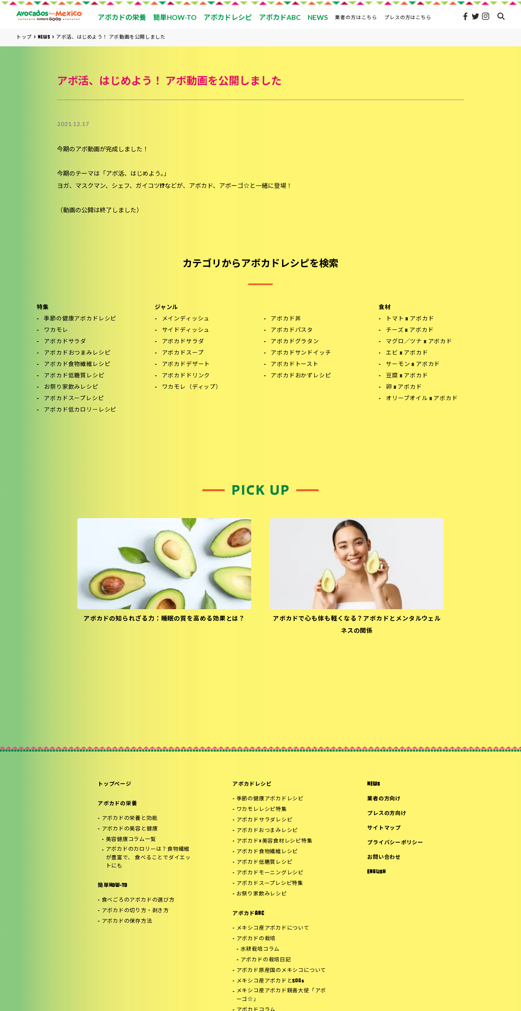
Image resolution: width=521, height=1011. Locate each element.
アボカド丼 (286, 319)
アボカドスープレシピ (74, 399)
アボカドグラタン (295, 342)
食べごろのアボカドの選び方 (138, 900)
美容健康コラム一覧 (131, 839)
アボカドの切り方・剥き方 (135, 910)
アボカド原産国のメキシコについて (281, 970)
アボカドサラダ (65, 342)
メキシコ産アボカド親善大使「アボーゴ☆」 (281, 995)
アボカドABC (248, 913)
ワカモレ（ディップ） (192, 387)
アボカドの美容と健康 (130, 829)
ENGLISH (376, 872)
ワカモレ (56, 330)
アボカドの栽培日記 (266, 960)
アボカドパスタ (292, 330)
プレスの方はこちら (408, 17)
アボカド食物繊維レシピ (77, 365)
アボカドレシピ (251, 784)
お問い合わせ (384, 857)
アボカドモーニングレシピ (270, 873)
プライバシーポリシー (395, 842)
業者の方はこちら (356, 17)
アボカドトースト (295, 365)
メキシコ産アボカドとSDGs (270, 981)
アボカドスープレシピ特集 (269, 883)
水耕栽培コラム (260, 949)
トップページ (114, 784)
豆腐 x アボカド (407, 376)
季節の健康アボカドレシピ (80, 319)
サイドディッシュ (186, 330)
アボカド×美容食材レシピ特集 (274, 841)
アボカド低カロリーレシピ (80, 410)
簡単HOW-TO (112, 885)
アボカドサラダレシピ (264, 820)
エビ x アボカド (407, 353)
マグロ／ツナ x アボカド (419, 342)
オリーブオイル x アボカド (422, 399)
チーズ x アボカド (409, 330)
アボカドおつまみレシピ (77, 353)
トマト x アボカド (410, 319)
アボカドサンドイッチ (301, 353)
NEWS (373, 784)
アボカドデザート (186, 365)
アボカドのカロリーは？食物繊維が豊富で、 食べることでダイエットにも (148, 858)
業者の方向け (384, 799)
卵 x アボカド (404, 387)
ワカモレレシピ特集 (261, 809)
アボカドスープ (183, 353)
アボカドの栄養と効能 (130, 818)
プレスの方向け (386, 813)
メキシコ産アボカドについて (272, 928)
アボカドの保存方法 (127, 921)
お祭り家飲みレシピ (71, 387)
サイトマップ (384, 828)
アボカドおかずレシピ (301, 376)
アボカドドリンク (186, 376)
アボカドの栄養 (117, 803)
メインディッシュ (186, 319)
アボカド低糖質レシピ (74, 376)
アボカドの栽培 (256, 938)
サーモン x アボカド (413, 365)
